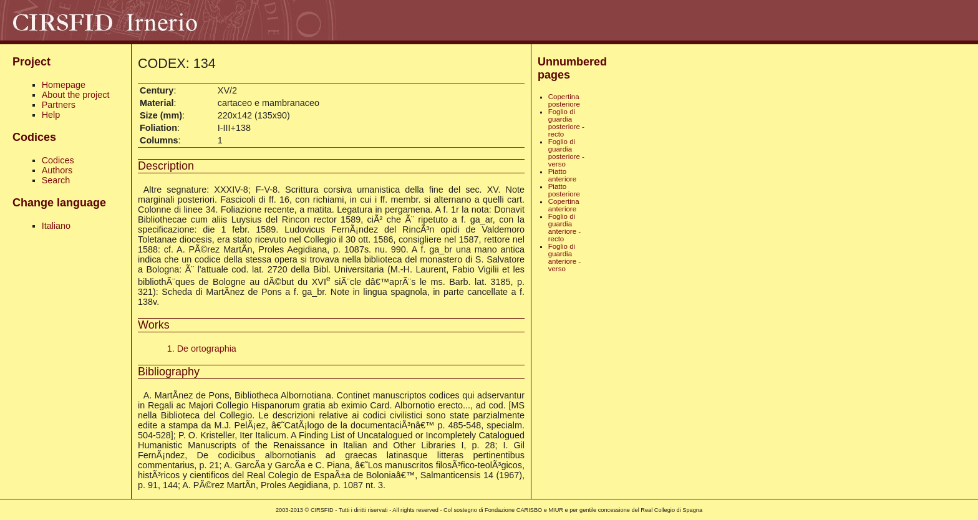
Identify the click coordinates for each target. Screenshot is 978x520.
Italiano (56, 226)
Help (51, 115)
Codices (58, 160)
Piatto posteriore (564, 190)
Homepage (63, 85)
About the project (76, 95)
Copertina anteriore (563, 205)
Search (56, 180)
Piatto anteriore (562, 175)
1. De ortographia (201, 349)
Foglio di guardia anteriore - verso (564, 257)
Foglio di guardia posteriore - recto (566, 123)
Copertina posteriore (564, 100)
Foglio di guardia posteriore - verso (566, 153)
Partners (58, 105)
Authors (57, 170)
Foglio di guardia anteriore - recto (564, 228)
